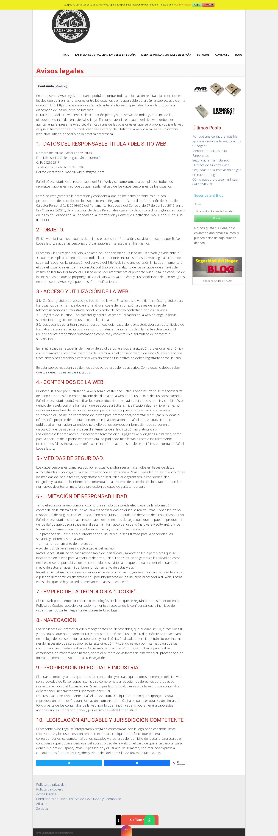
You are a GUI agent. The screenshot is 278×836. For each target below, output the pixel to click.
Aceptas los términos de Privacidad (215, 211)
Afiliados (42, 803)
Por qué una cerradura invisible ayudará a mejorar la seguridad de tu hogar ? (216, 141)
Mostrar (60, 86)
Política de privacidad (51, 784)
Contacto (222, 54)
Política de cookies (49, 789)
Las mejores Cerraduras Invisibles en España (105, 54)
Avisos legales (46, 794)
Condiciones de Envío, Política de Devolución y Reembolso (78, 799)
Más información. (183, 4)
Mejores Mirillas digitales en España (166, 54)
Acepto (197, 5)
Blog (238, 54)
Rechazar (208, 5)
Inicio (65, 54)
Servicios (203, 54)
